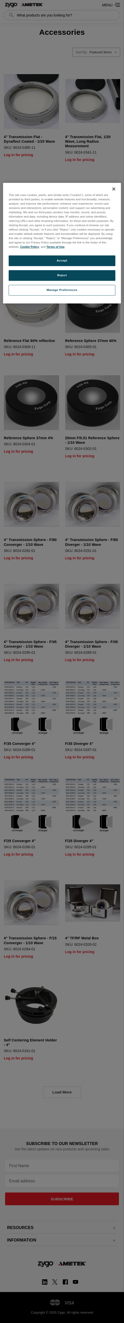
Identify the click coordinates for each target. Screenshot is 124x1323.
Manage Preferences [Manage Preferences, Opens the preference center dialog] (62, 289)
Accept (62, 260)
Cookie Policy (29, 247)
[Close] (113, 188)
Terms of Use (55, 247)
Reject (62, 275)
